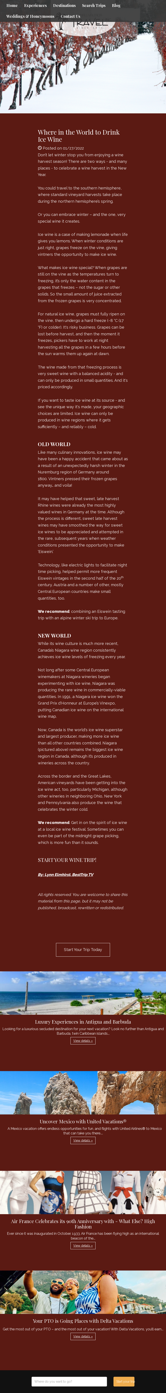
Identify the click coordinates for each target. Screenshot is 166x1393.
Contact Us (70, 16)
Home (12, 5)
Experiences (35, 5)
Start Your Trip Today (83, 949)
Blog (116, 5)
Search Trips (93, 5)
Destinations (64, 5)
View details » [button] (83, 1040)
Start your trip (125, 1381)
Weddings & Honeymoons (30, 16)
